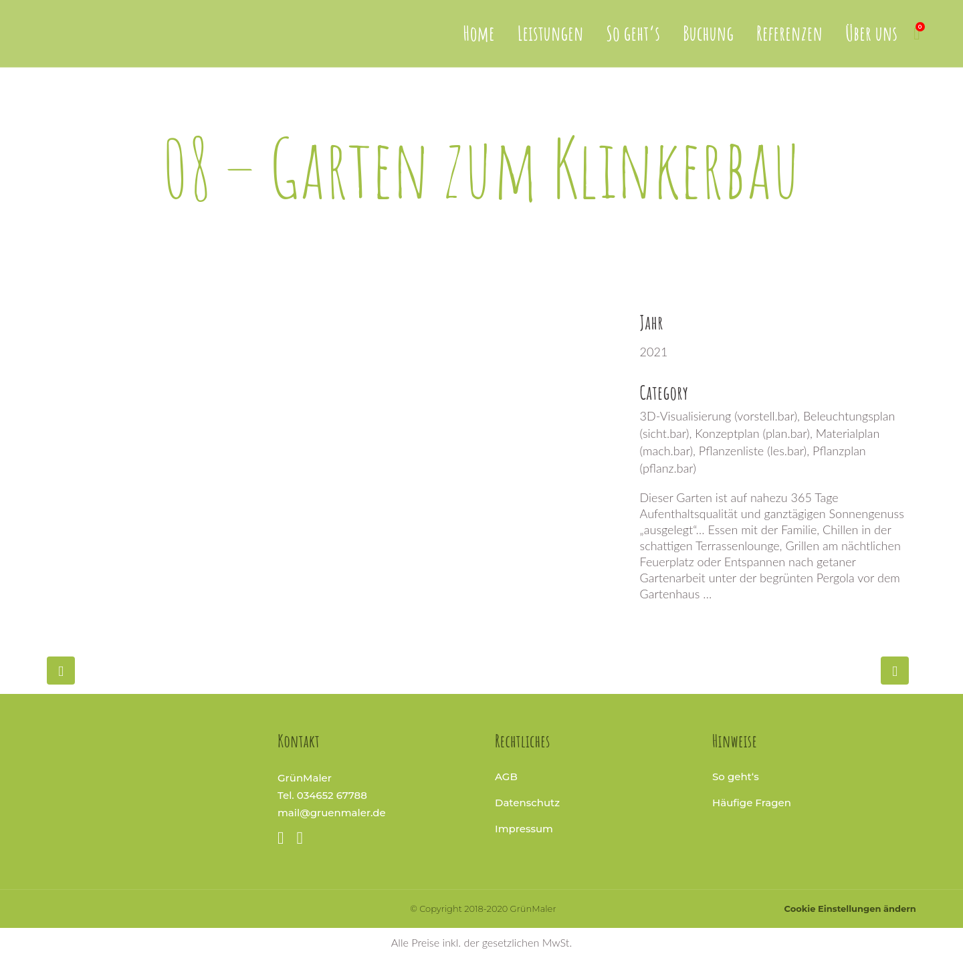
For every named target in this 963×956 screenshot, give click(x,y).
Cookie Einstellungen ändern (850, 908)
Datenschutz (527, 802)
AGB (506, 776)
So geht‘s (735, 776)
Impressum (524, 828)
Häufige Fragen (751, 802)
